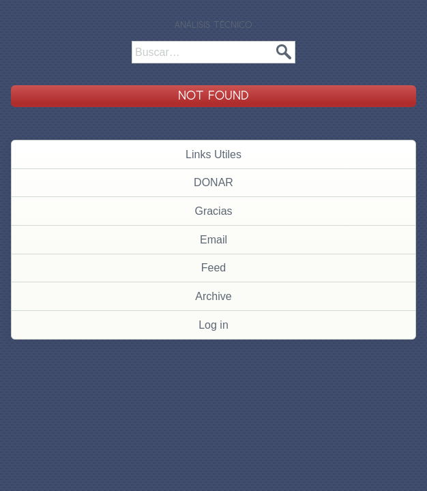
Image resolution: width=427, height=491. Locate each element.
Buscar (283, 51)
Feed (213, 267)
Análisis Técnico (213, 25)
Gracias (213, 211)
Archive (213, 296)
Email (213, 240)
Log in (213, 325)
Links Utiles (213, 154)
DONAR (213, 182)
